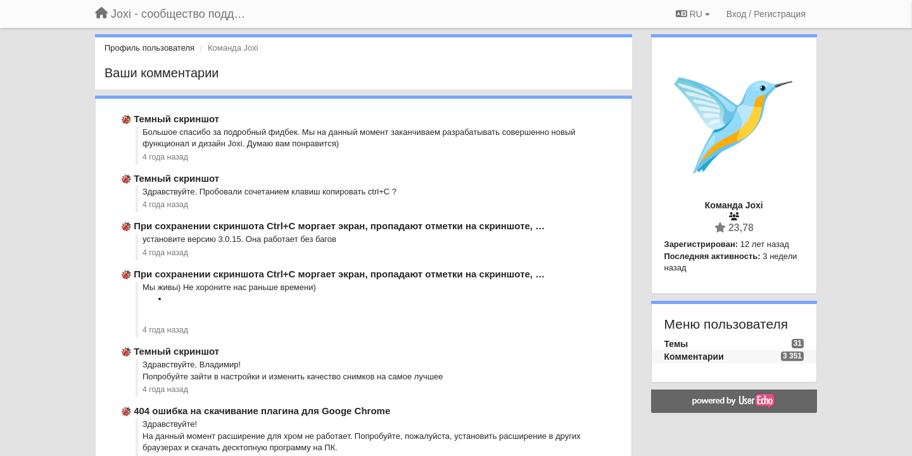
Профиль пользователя (149, 48)
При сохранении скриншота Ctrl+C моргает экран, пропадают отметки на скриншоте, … (339, 225)
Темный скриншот (176, 118)
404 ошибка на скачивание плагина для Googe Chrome (262, 410)
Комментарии (694, 357)
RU (693, 14)
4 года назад (165, 157)
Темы (676, 344)
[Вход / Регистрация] (766, 14)
